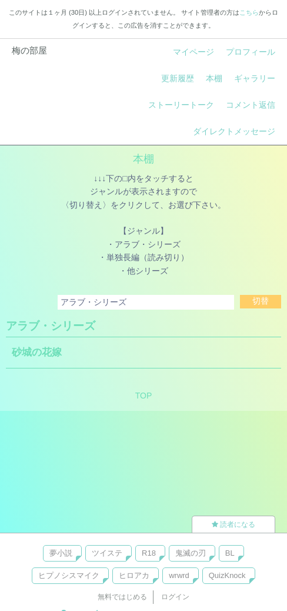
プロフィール (250, 52)
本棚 (214, 78)
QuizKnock (227, 575)
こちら (249, 12)
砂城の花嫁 (37, 352)
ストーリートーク (181, 104)
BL (230, 553)
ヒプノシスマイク (68, 575)
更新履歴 (177, 78)
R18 (149, 553)
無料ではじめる (122, 597)
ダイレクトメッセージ (234, 131)
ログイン (175, 597)
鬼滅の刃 (190, 553)
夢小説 (60, 553)
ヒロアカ (134, 575)
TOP (143, 395)
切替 (260, 301)
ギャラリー (254, 78)
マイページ (193, 52)
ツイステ (107, 553)
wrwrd (179, 575)
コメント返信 (250, 104)
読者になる (233, 524)
